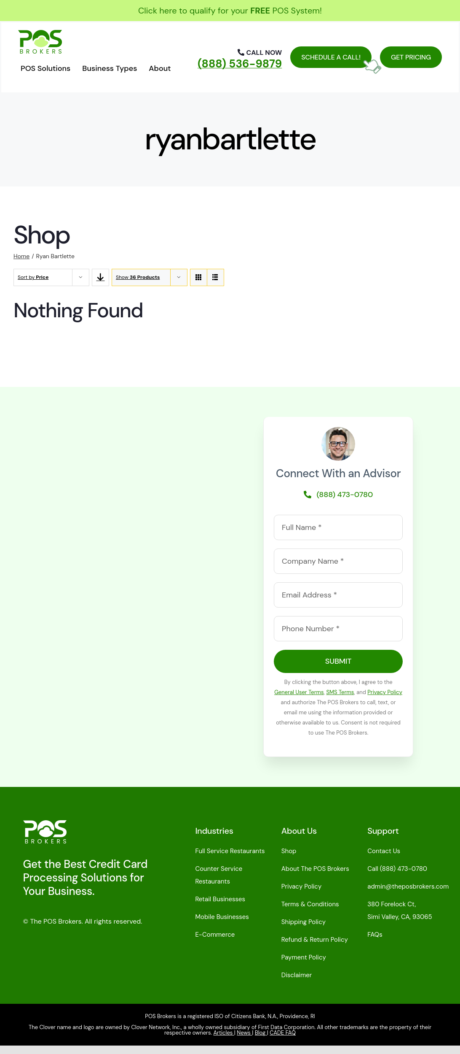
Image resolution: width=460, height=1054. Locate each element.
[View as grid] (198, 277)
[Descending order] (100, 277)
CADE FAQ (283, 1032)
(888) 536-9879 (240, 64)
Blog (261, 1032)
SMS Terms (340, 692)
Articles (223, 1032)
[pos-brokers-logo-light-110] (45, 824)
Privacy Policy (384, 692)
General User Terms (299, 692)
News (244, 1032)
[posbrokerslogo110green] (40, 34)
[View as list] (215, 277)
